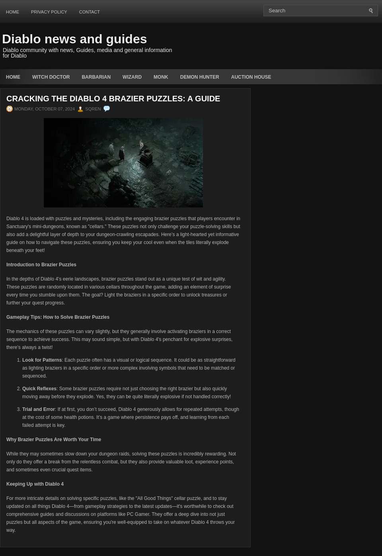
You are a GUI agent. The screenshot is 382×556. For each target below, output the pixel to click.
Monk (161, 77)
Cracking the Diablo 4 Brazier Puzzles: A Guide (113, 99)
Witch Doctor (51, 77)
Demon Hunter (199, 77)
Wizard (132, 77)
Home (12, 12)
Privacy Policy (49, 12)
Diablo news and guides (74, 39)
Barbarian (96, 77)
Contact (89, 12)
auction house (251, 77)
